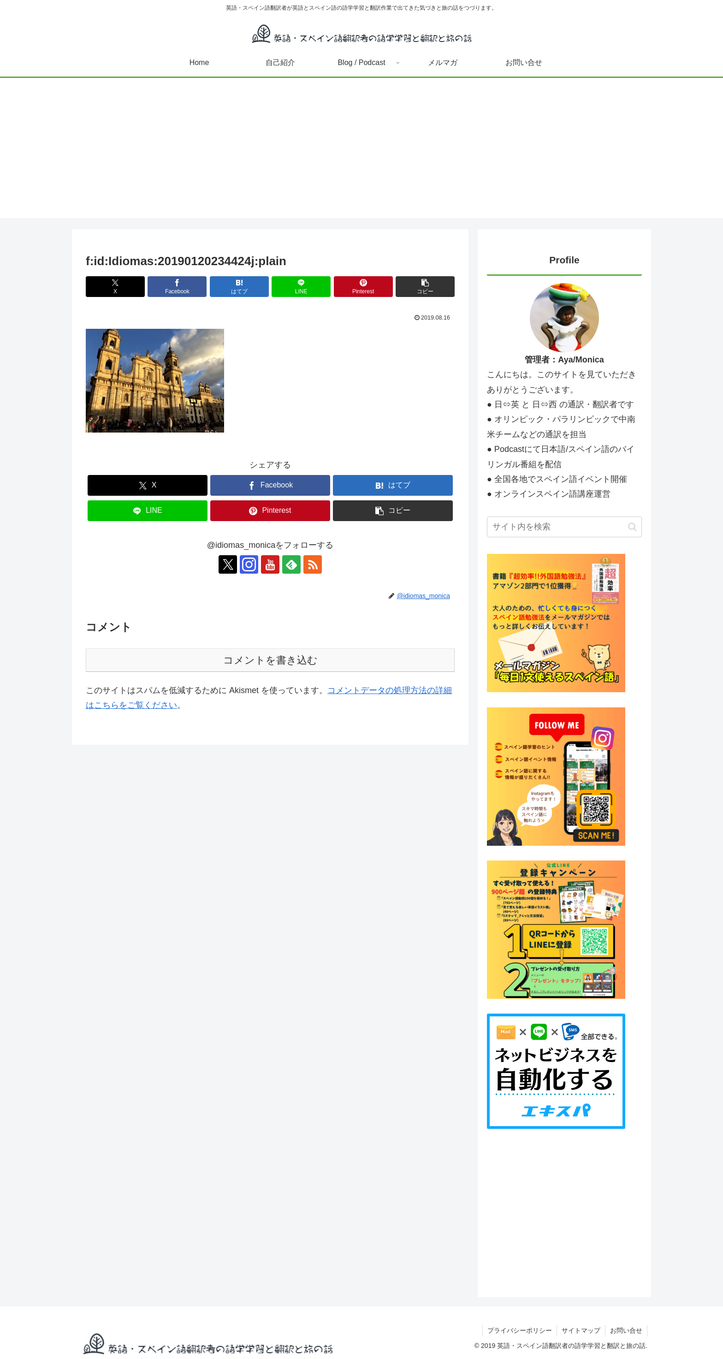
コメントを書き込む (270, 660)
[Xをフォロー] (228, 564)
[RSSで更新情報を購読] (312, 564)
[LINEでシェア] (301, 286)
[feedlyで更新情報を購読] (291, 564)
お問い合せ (626, 1330)
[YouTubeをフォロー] (270, 564)
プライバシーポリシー (519, 1330)
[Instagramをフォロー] (249, 564)
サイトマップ (581, 1330)
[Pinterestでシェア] (363, 286)
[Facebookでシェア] (177, 286)
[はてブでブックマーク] (239, 286)
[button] (425, 286)
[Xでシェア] (115, 286)
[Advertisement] (361, 153)
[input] (564, 526)
